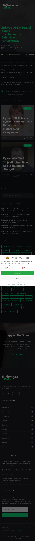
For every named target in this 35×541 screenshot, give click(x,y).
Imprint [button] (25, 284)
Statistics (25, 268)
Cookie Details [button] (11, 284)
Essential (9, 268)
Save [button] (17, 278)
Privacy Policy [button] (19, 284)
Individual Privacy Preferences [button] (17, 282)
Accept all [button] (17, 273)
